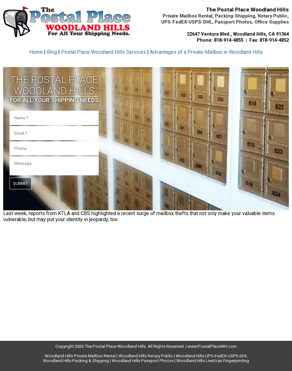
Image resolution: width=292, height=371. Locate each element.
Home (36, 52)
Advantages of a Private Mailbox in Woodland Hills (206, 52)
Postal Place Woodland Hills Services (103, 52)
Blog (52, 52)
